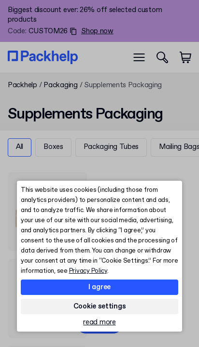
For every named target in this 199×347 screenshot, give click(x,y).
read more (99, 322)
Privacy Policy (88, 271)
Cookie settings (99, 306)
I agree (99, 287)
